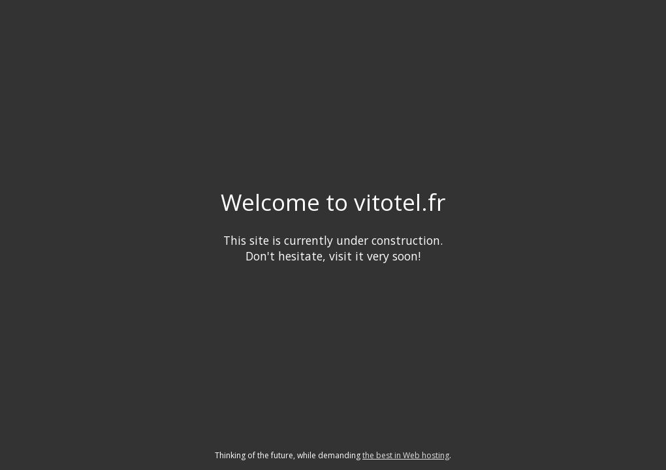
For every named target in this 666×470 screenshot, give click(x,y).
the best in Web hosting (405, 455)
